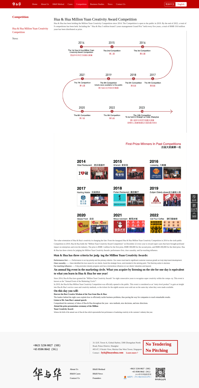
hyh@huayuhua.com (112, 352)
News (110, 4)
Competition (81, 4)
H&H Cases (75, 374)
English (181, 4)
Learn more (132, 353)
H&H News (98, 374)
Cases (70, 4)
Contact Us (120, 4)
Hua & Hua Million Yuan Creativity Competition (30, 30)
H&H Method (58, 4)
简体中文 (170, 4)
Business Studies (97, 4)
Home (34, 4)
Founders (97, 378)
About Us (45, 4)
